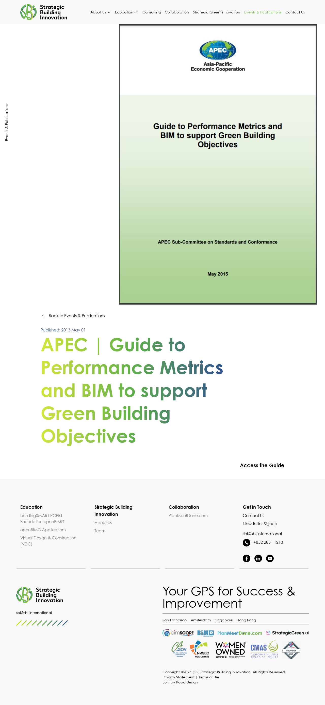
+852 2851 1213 (263, 542)
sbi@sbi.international (262, 533)
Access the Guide (254, 465)
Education (126, 12)
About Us (100, 12)
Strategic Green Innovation (216, 12)
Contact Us (295, 12)
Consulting (151, 12)
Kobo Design (187, 682)
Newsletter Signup (260, 523)
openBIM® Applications (43, 529)
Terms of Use (209, 677)
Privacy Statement (178, 677)
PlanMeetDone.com (188, 515)
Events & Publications (262, 12)
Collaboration (177, 12)
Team (99, 530)
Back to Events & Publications (73, 315)
